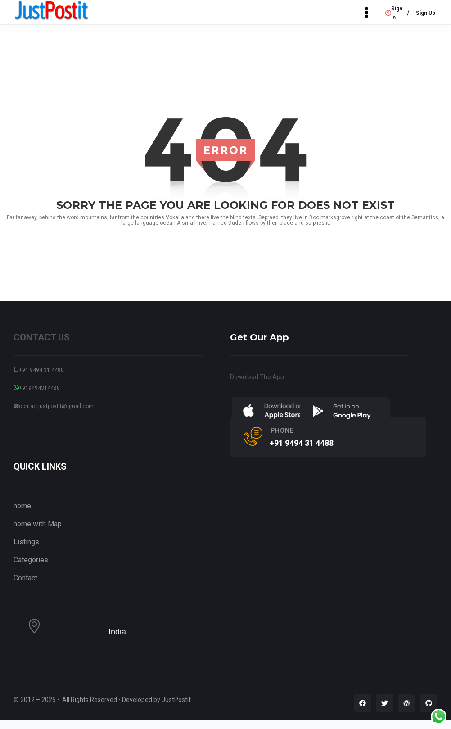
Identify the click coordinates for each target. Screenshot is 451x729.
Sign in (393, 13)
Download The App (257, 376)
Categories (31, 560)
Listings (26, 542)
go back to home (225, 246)
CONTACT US (42, 337)
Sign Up (425, 13)
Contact (25, 578)
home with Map (38, 524)
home (22, 506)
